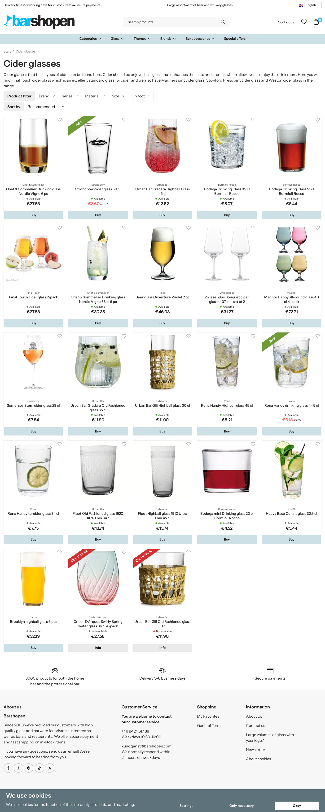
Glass (117, 38)
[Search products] (169, 22)
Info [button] (98, 647)
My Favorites (208, 715)
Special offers (235, 38)
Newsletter (255, 749)
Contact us (286, 22)
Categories (90, 38)
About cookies (258, 758)
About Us (254, 715)
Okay (297, 805)
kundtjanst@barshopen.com (146, 745)
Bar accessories (200, 38)
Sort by (13, 106)
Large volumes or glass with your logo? (270, 737)
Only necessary (241, 805)
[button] (33, 214)
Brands (168, 38)
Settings (186, 805)
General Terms (210, 724)
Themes (142, 38)
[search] (222, 22)
